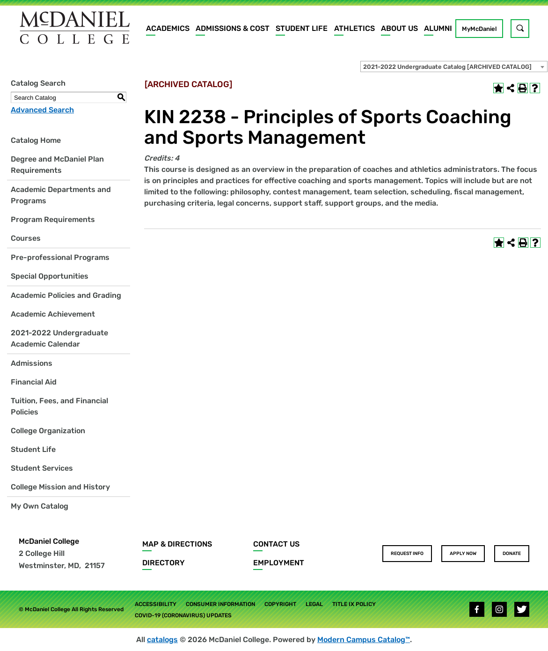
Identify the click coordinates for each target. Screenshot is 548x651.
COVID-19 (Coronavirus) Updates (183, 615)
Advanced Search (42, 109)
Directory (163, 562)
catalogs (162, 639)
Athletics (354, 28)
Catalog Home (36, 140)
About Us (399, 28)
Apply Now (463, 553)
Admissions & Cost (233, 28)
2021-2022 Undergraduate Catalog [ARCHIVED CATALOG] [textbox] (447, 66)
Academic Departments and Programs (61, 195)
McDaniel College (49, 541)
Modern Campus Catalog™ (363, 639)
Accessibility (155, 604)
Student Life (302, 28)
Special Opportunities (49, 276)
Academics (168, 28)
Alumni (438, 28)
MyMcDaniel (479, 28)
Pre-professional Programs (60, 257)
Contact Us (276, 544)
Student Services (42, 468)
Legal (314, 604)
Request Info (407, 553)
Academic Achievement (53, 314)
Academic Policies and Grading (66, 295)
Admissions (31, 363)
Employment (278, 562)
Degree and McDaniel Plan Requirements (57, 165)
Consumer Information (220, 604)
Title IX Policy (354, 604)
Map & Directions (177, 544)
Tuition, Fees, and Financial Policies (59, 406)
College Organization (48, 430)
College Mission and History (60, 486)
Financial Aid (34, 381)
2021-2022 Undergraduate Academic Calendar (59, 338)
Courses (26, 238)
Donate (512, 553)
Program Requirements (53, 219)
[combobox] (454, 66)
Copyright (280, 604)
